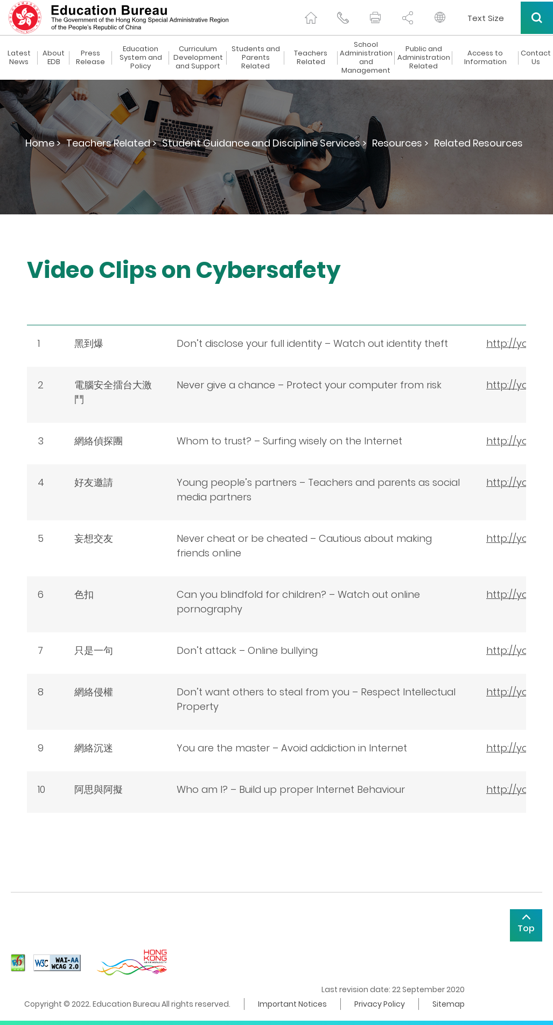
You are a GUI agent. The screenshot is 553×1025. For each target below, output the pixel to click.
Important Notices (292, 1004)
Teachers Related (310, 57)
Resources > (400, 143)
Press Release (90, 57)
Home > (43, 143)
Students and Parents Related (256, 58)
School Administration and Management (366, 57)
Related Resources (478, 143)
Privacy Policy (379, 1004)
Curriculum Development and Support (198, 58)
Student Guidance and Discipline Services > (264, 143)
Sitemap (448, 1004)
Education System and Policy (141, 58)
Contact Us (536, 57)
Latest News (19, 57)
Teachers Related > (111, 143)
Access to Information (485, 57)
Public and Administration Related (423, 58)
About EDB (54, 57)
